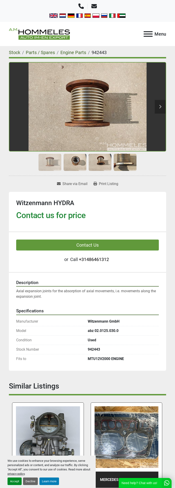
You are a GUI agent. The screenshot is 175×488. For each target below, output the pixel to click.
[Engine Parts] (73, 52)
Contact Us (87, 245)
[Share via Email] (72, 184)
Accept (14, 481)
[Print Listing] (105, 184)
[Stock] (14, 52)
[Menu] (148, 34)
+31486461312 (94, 259)
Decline (30, 481)
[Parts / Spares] (40, 52)
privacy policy (16, 473)
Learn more (49, 481)
